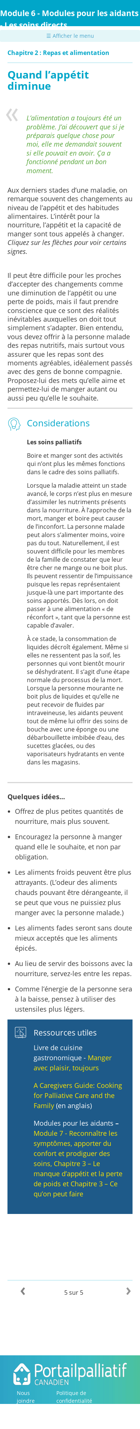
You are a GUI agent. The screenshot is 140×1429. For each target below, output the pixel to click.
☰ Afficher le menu (70, 35)
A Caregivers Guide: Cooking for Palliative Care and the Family (78, 1095)
